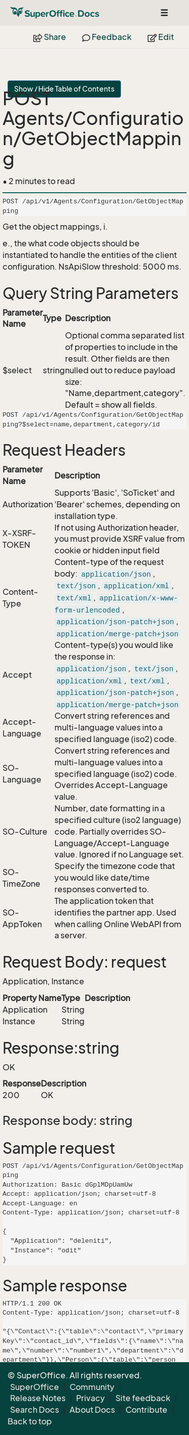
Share (49, 37)
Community (92, 1387)
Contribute (146, 1410)
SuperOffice (34, 1387)
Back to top (30, 1421)
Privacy (90, 1398)
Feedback (107, 37)
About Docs (92, 1410)
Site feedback (142, 1398)
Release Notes (38, 1398)
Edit (161, 37)
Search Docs (34, 1410)
